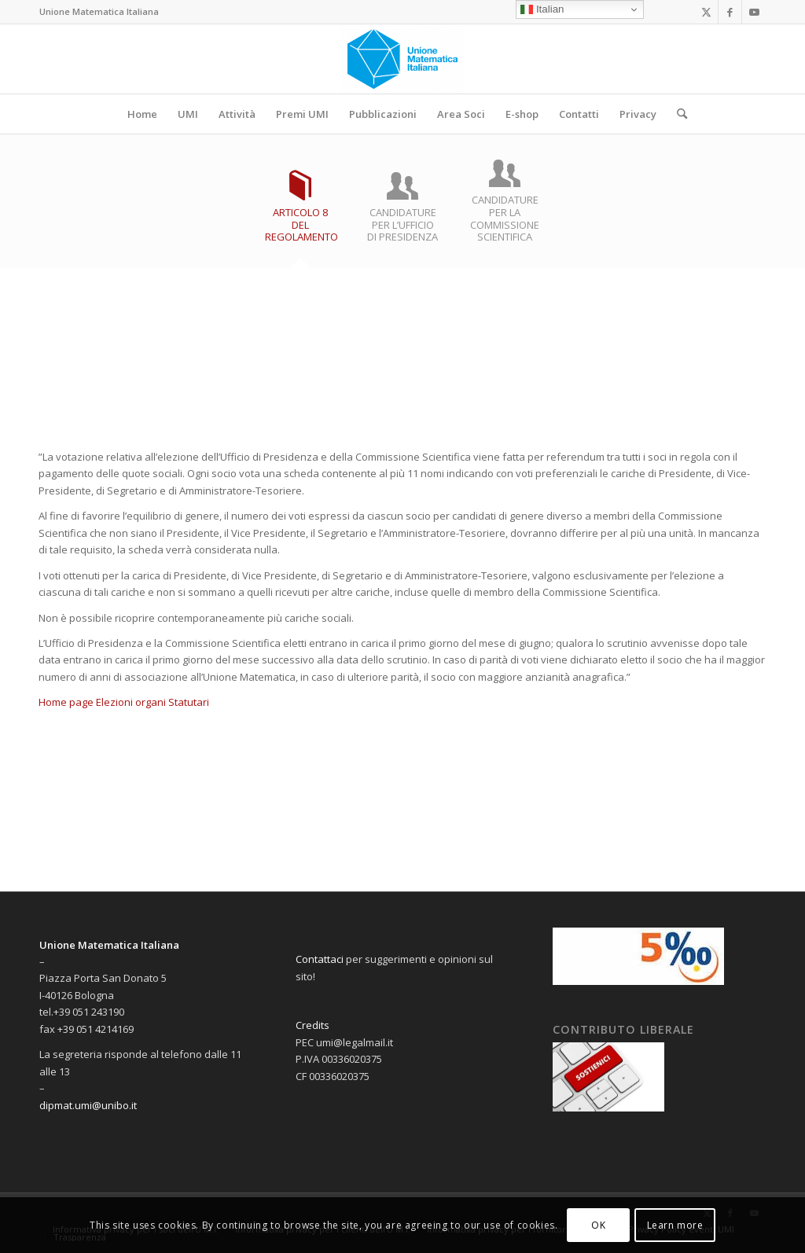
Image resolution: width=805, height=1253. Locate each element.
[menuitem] (142, 114)
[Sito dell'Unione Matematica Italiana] (403, 59)
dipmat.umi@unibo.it (88, 1105)
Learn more (675, 1225)
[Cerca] (677, 114)
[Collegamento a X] (706, 12)
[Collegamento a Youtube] (754, 12)
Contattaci (320, 959)
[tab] (300, 212)
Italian (542, 9)
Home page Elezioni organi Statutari (124, 702)
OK (598, 1225)
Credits (312, 1025)
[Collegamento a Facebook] (730, 12)
